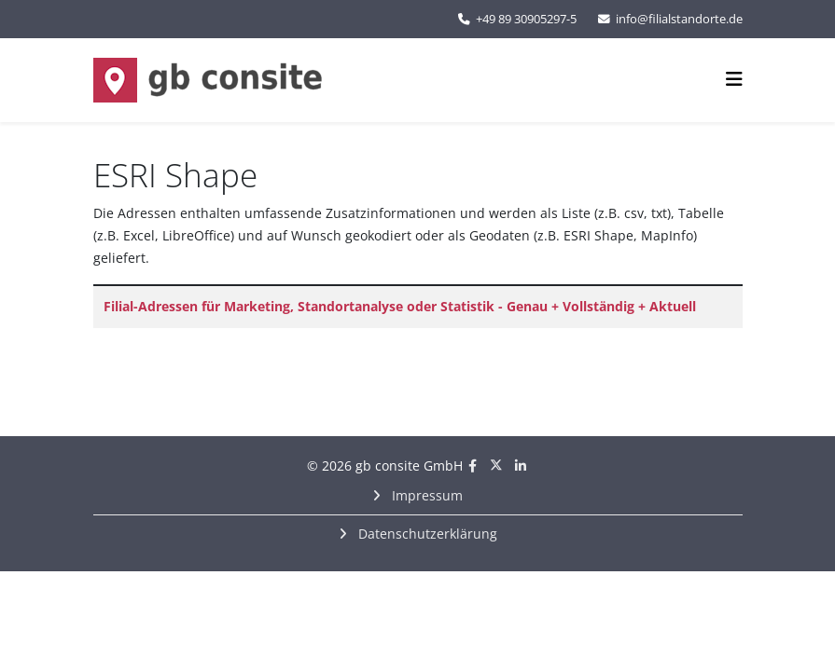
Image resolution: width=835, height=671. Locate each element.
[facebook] (472, 465)
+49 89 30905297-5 (526, 19)
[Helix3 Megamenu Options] (734, 78)
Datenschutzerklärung (426, 533)
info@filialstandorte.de (679, 19)
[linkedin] (520, 465)
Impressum (425, 495)
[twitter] (496, 465)
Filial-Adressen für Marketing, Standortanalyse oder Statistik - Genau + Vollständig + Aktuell (400, 306)
